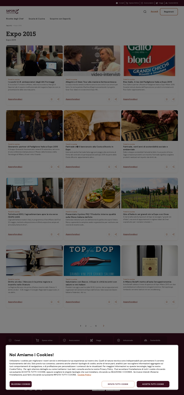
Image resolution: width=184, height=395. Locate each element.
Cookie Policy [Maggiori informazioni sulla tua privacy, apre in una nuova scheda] (84, 374)
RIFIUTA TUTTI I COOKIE (118, 384)
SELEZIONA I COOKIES (20, 384)
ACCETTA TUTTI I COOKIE (153, 384)
